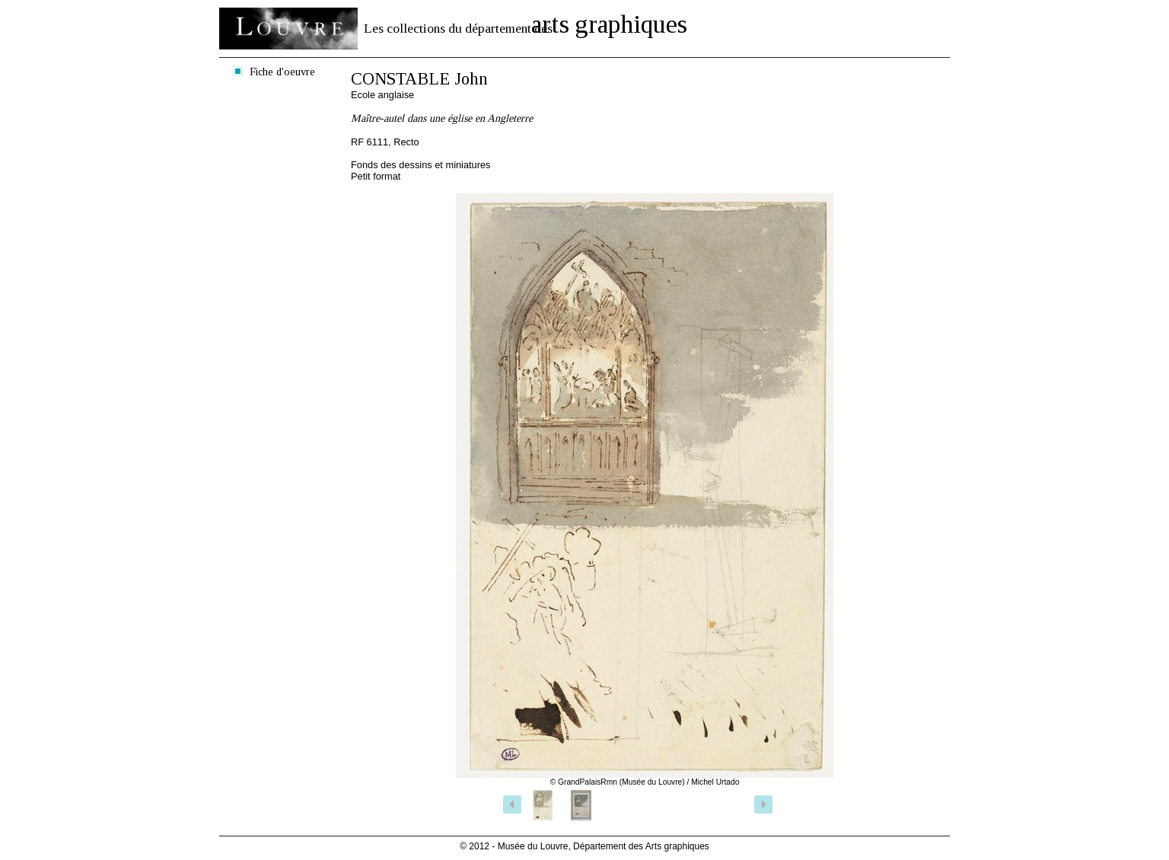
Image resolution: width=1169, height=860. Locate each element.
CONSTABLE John (419, 78)
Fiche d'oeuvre (282, 71)
